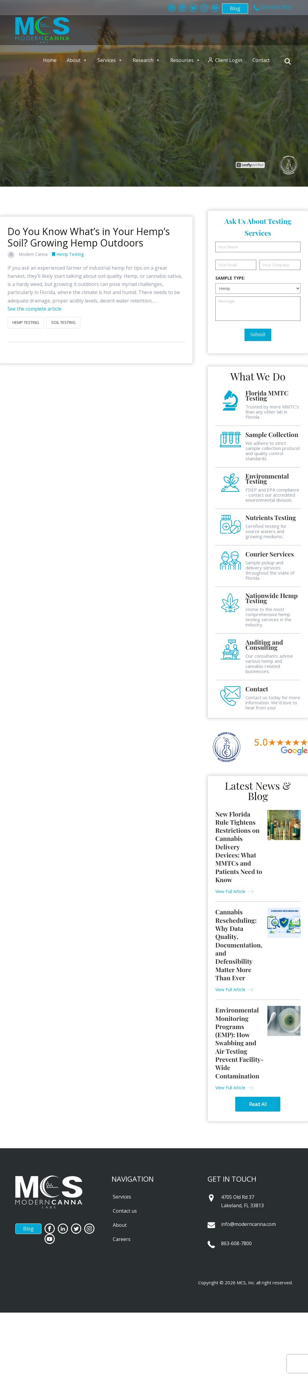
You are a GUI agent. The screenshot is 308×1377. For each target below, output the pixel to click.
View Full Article (230, 891)
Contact (261, 60)
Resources (185, 60)
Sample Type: (230, 278)
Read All (258, 1104)
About (77, 60)
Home (50, 60)
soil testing (63, 322)
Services (109, 60)
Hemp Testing (68, 254)
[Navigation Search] (289, 61)
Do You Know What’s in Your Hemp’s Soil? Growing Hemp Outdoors (89, 237)
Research (146, 60)
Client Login (228, 60)
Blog (235, 8)
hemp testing (25, 322)
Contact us (125, 1211)
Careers (122, 1239)
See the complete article (34, 308)
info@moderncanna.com (248, 1224)
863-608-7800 (236, 1243)
